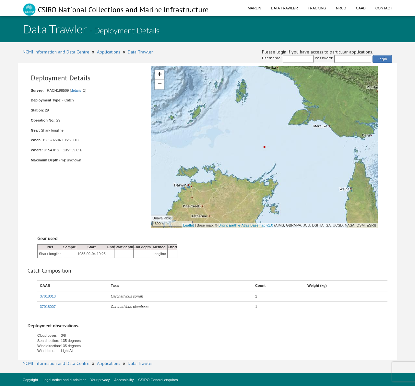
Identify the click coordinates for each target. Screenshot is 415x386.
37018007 (48, 307)
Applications (108, 52)
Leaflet (188, 225)
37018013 (48, 296)
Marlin (254, 8)
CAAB (361, 8)
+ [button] (160, 75)
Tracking (317, 8)
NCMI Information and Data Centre (56, 52)
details (76, 90)
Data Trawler (284, 8)
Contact (383, 8)
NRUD (341, 8)
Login (382, 58)
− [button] (160, 84)
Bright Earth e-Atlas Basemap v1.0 (246, 225)
